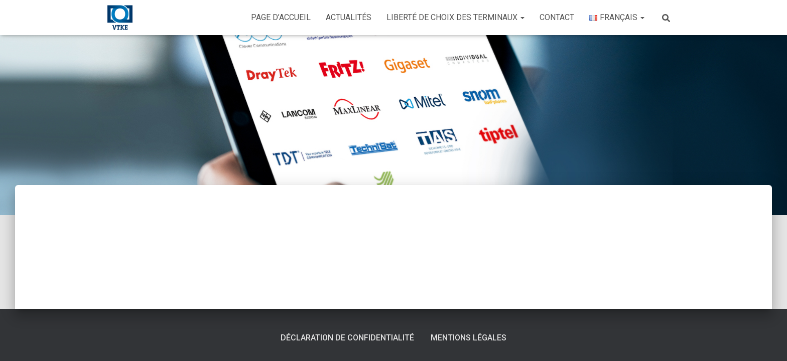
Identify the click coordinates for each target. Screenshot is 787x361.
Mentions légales (468, 337)
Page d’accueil (281, 17)
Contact (557, 17)
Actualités (348, 17)
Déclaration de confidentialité (347, 337)
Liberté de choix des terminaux (455, 17)
